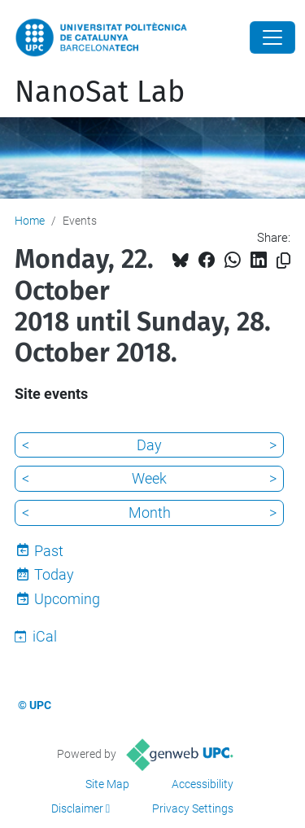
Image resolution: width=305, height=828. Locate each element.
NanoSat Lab (100, 92)
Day (149, 444)
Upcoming (67, 598)
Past (48, 550)
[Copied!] (283, 261)
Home (30, 220)
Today (54, 574)
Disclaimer (77, 808)
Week (149, 478)
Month (150, 512)
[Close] (272, 37)
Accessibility (202, 784)
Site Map (107, 784)
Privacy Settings (192, 808)
